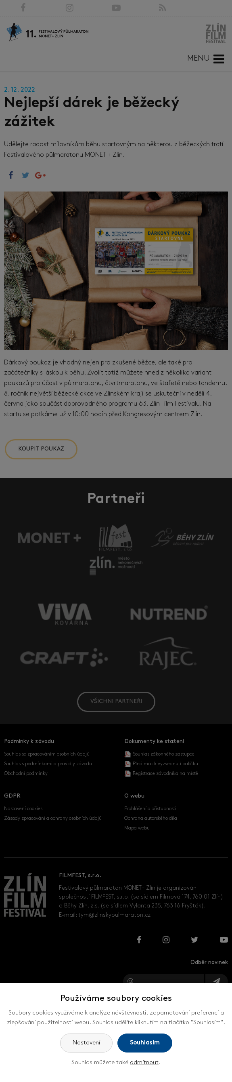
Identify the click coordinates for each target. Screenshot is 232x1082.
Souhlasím (145, 1043)
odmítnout (144, 1063)
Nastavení (86, 1043)
